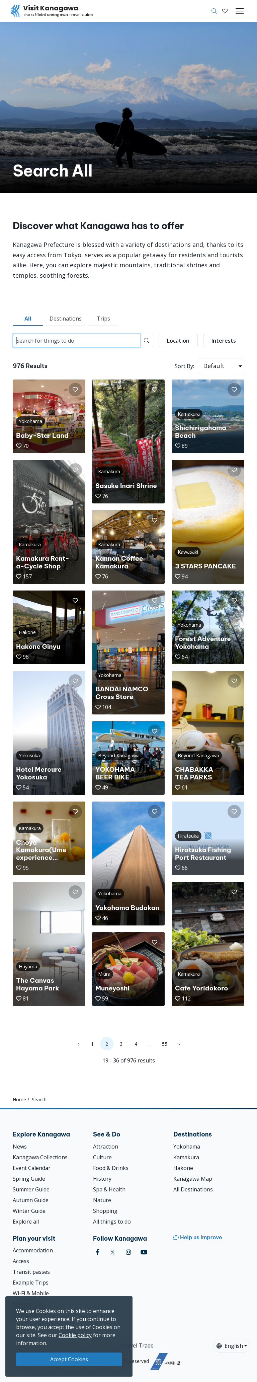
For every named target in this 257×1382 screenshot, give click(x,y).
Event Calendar (32, 1168)
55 (164, 1044)
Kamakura (186, 1157)
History (102, 1178)
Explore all (26, 1221)
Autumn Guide (31, 1200)
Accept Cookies (69, 1359)
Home (19, 1099)
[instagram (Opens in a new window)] (128, 1252)
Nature (102, 1200)
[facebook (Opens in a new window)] (97, 1252)
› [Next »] (179, 1044)
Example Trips (31, 1282)
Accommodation (33, 1250)
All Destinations (193, 1189)
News (20, 1146)
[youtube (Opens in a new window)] (144, 1252)
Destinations (66, 318)
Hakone (183, 1168)
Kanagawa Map (192, 1178)
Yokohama (186, 1146)
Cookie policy (75, 1335)
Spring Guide (29, 1178)
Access (21, 1261)
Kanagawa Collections (40, 1157)
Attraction (105, 1146)
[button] (225, 11)
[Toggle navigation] (239, 11)
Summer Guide (31, 1189)
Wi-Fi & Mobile (31, 1293)
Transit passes (31, 1271)
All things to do (112, 1221)
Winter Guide (29, 1211)
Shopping (105, 1211)
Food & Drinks (110, 1168)
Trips (103, 318)
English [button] (230, 1346)
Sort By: (184, 366)
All (27, 318)
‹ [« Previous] (78, 1044)
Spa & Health (109, 1189)
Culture (102, 1157)
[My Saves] (225, 11)
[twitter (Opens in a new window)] (112, 1252)
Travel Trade (137, 1345)
